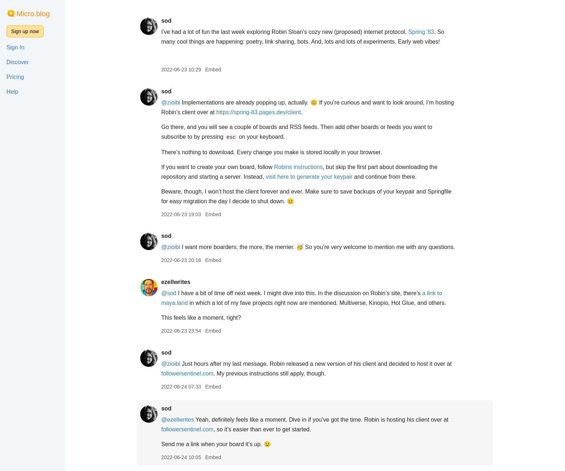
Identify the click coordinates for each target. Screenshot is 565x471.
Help (12, 92)
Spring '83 (421, 32)
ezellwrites (175, 282)
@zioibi (170, 102)
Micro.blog (33, 14)
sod (166, 21)
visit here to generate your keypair (309, 177)
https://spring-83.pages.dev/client (258, 112)
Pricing (15, 77)
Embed (213, 69)
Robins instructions (298, 167)
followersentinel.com (187, 373)
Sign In (15, 47)
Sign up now (25, 31)
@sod (168, 293)
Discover (17, 62)
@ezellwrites (177, 420)
